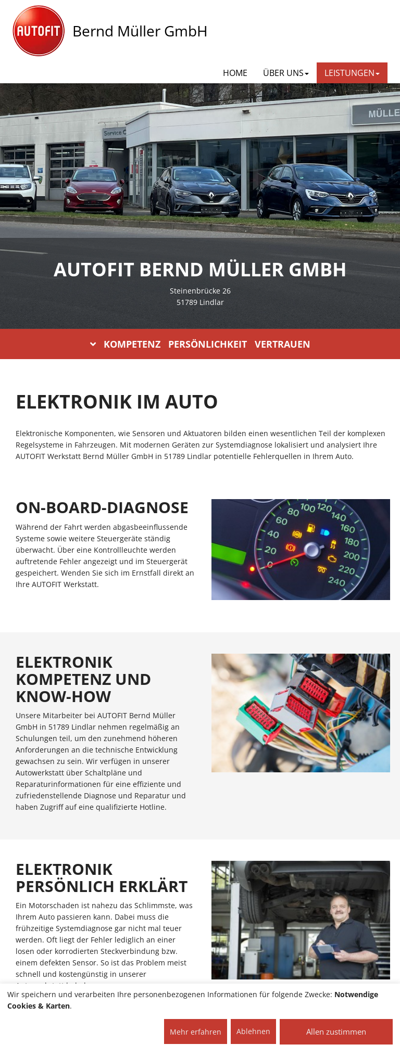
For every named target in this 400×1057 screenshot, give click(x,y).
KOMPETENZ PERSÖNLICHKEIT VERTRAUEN (200, 344)
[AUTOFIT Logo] (38, 31)
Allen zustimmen (336, 1031)
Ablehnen (253, 1031)
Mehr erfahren (195, 1032)
